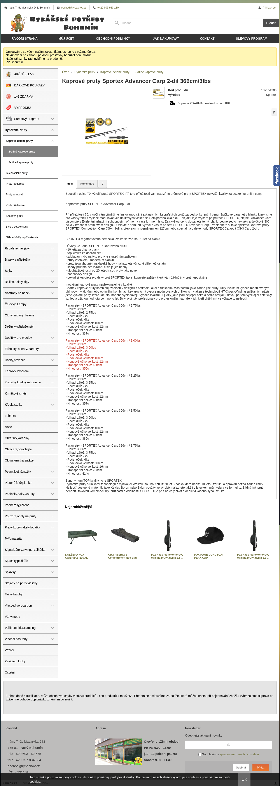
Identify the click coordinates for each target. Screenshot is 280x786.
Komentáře (87, 183)
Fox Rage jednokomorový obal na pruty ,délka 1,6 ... (167, 556)
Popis (69, 183)
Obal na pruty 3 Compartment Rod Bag (122, 556)
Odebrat (241, 767)
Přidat (260, 767)
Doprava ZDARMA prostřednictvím (204, 103)
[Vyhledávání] (188, 23)
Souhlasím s (228, 754)
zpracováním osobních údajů (239, 754)
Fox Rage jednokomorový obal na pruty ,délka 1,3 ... (253, 556)
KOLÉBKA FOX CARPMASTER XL (76, 556)
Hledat (271, 23)
